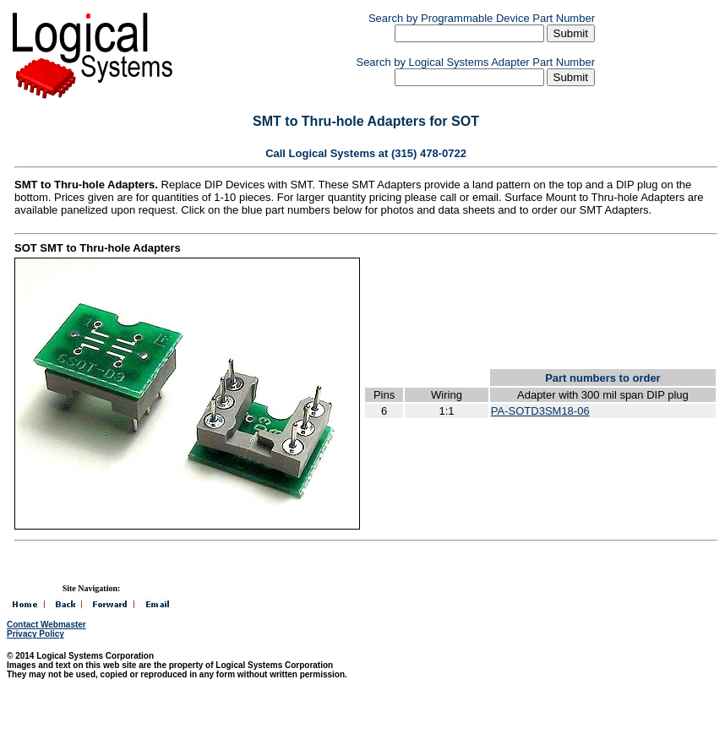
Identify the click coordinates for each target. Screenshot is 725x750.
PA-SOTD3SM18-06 (540, 411)
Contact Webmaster (46, 624)
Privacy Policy (35, 634)
